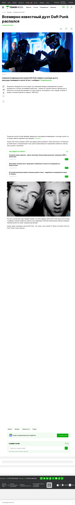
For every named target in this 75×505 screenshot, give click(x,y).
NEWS (4, 2)
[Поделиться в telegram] (3, 89)
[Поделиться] (71, 28)
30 (66, 176)
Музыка (10, 429)
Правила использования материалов (14, 485)
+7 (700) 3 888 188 (30, 478)
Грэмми (34, 429)
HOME (28, 3)
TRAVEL (42, 3)
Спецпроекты (44, 7)
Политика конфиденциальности (25, 485)
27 (66, 168)
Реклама (71, 2)
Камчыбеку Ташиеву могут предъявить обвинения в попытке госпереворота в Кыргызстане (34, 164)
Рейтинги (53, 7)
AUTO (36, 3)
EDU (47, 3)
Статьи (35, 7)
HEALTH (21, 3)
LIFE (9, 3)
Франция (17, 429)
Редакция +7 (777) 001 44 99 (60, 2)
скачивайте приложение (36, 486)
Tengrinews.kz (46, 80)
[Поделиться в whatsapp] (3, 86)
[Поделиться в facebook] (3, 93)
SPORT (14, 3)
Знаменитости (26, 429)
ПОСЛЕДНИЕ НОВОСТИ (8, 502)
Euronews (38, 138)
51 (66, 159)
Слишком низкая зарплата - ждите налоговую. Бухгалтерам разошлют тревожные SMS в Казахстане (37, 155)
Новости (28, 7)
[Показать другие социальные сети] (3, 96)
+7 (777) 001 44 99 (12, 478)
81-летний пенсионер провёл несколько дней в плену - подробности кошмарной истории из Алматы (38, 173)
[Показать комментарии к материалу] (3, 101)
